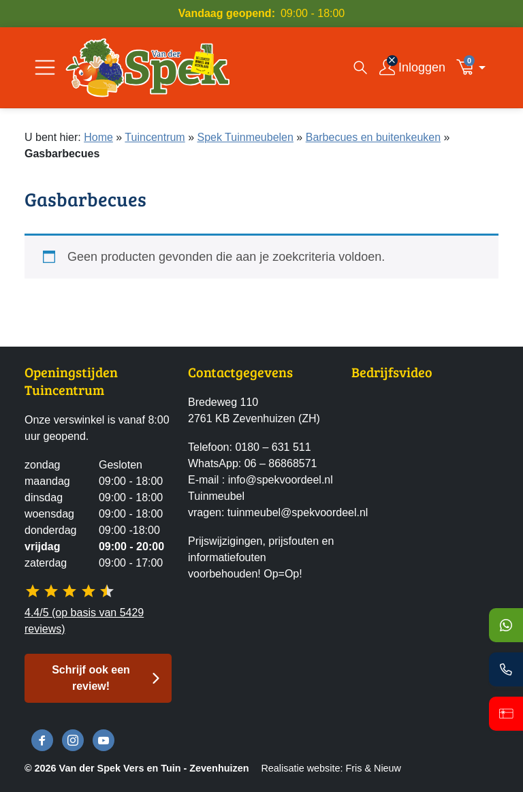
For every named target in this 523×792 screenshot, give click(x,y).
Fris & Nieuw (373, 768)
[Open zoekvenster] (360, 67)
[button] (474, 67)
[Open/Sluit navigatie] (45, 67)
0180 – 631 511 (273, 447)
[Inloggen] (412, 67)
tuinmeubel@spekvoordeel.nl (297, 512)
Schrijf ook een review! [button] (91, 678)
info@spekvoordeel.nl (280, 480)
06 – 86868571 (280, 463)
